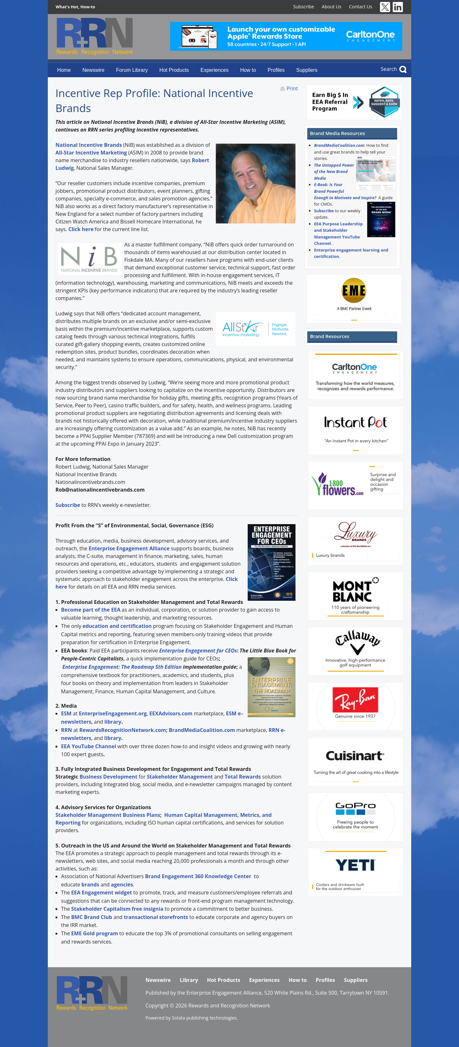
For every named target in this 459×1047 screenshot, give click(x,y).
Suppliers (306, 70)
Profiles (276, 70)
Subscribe (303, 7)
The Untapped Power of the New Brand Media (334, 171)
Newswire (93, 70)
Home (64, 70)
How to (248, 70)
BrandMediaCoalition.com (339, 145)
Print (292, 88)
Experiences (214, 70)
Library (189, 979)
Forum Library (132, 70)
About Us (331, 7)
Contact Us (360, 7)
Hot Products (174, 70)
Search (389, 68)
